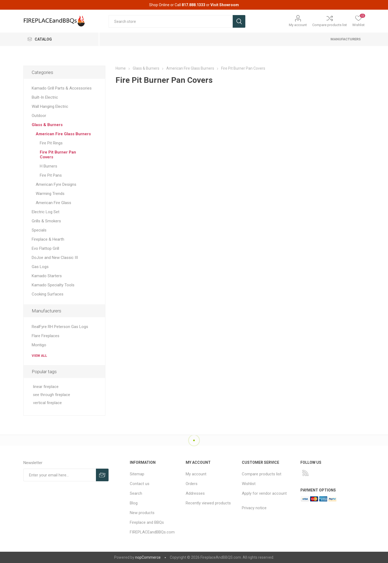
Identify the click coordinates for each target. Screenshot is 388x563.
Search (136, 493)
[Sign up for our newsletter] (59, 475)
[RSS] (305, 473)
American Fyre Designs (56, 184)
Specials (39, 230)
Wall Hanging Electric (50, 106)
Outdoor (39, 115)
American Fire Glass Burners (63, 133)
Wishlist (249, 483)
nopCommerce (148, 557)
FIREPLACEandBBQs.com (152, 532)
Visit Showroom (224, 5)
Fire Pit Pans (51, 175)
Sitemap (137, 474)
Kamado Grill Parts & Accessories (62, 88)
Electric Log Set (45, 211)
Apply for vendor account (264, 493)
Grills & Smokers (46, 221)
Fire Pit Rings (51, 143)
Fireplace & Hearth (48, 239)
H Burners (48, 166)
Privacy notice (254, 507)
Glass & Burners (47, 124)
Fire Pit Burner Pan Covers (58, 154)
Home (121, 68)
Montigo (39, 345)
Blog (134, 503)
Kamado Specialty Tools (53, 285)
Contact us (139, 483)
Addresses (195, 493)
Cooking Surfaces (47, 294)
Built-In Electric (45, 97)
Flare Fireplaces (45, 335)
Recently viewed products (208, 503)
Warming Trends (50, 193)
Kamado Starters (47, 275)
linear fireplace (46, 386)
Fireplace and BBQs (147, 522)
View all (39, 356)
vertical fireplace (47, 403)
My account (298, 25)
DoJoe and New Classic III (55, 257)
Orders (191, 483)
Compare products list (329, 25)
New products (142, 512)
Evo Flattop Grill (45, 248)
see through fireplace (51, 395)
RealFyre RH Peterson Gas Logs (60, 326)
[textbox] (170, 21)
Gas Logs (40, 266)
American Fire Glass (53, 202)
